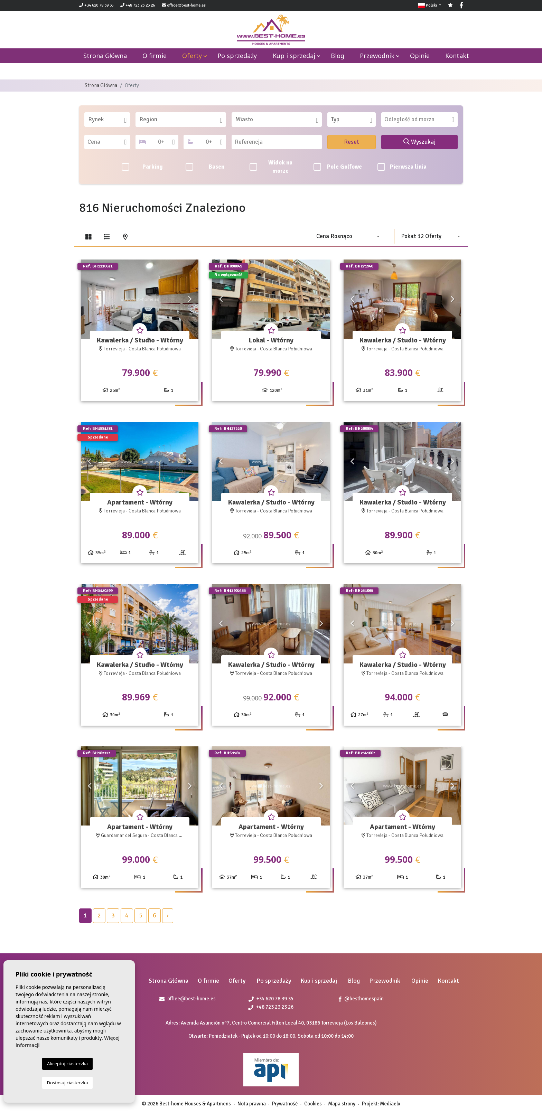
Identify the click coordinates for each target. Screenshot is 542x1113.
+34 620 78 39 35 (96, 5)
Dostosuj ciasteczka (67, 1082)
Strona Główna (101, 85)
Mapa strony (341, 1104)
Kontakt (457, 55)
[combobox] (107, 119)
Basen (205, 167)
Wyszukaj (419, 141)
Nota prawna (251, 1104)
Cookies (313, 1104)
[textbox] (109, 119)
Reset (351, 141)
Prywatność (285, 1104)
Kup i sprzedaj (294, 55)
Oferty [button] (192, 55)
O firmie (154, 55)
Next (189, 299)
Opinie (420, 55)
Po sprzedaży (237, 55)
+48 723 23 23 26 (137, 5)
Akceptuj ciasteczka (67, 1063)
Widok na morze (271, 167)
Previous (89, 299)
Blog (337, 55)
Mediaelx (390, 1104)
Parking (142, 167)
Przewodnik (377, 55)
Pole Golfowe (338, 167)
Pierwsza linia (402, 167)
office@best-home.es (186, 5)
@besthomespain (361, 999)
